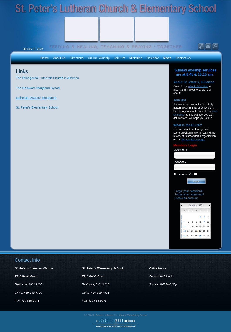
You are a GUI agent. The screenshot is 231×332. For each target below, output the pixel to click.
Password (180, 161)
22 (200, 231)
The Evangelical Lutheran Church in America (47, 78)
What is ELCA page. (193, 139)
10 (208, 221)
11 (184, 226)
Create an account (186, 198)
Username (180, 149)
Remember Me (183, 174)
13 (192, 226)
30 (204, 236)
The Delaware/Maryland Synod (38, 88)
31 (208, 236)
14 (196, 226)
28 (196, 236)
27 (192, 236)
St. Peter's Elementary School (37, 107)
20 (192, 231)
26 (188, 236)
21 (196, 231)
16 (204, 226)
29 (200, 236)
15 (200, 226)
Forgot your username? (189, 194)
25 (184, 236)
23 (204, 231)
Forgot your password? (188, 191)
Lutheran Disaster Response (36, 97)
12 (188, 226)
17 (208, 226)
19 (188, 231)
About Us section (198, 86)
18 (184, 231)
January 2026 (195, 205)
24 (208, 231)
